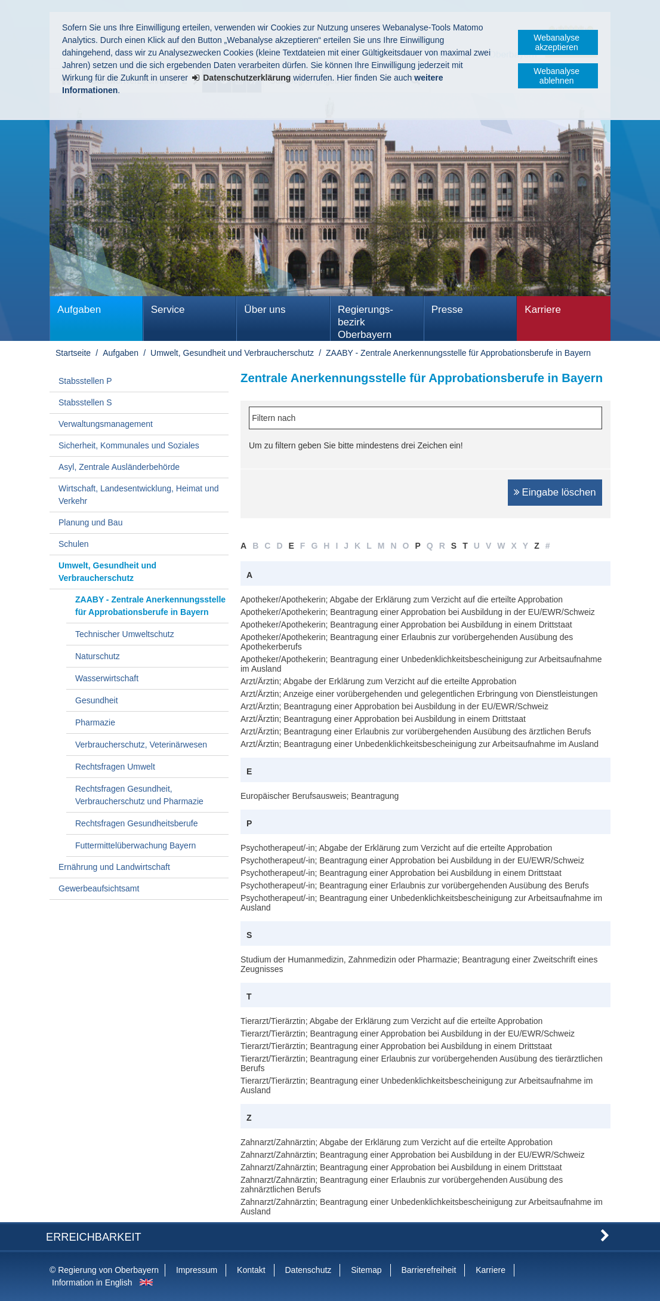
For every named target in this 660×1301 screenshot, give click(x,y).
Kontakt (251, 1270)
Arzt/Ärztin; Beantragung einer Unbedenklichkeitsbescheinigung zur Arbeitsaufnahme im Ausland (419, 744)
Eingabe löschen (559, 492)
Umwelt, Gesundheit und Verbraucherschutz (232, 353)
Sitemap (366, 1270)
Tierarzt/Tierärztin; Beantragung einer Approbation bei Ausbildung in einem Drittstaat (396, 1046)
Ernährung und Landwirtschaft (114, 867)
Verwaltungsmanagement (105, 424)
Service (168, 309)
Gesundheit (96, 700)
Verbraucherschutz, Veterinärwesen (141, 744)
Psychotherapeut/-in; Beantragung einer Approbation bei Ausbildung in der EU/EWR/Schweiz (412, 860)
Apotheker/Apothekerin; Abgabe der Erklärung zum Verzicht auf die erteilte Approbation (401, 599)
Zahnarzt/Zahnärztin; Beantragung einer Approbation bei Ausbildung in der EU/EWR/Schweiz (412, 1154)
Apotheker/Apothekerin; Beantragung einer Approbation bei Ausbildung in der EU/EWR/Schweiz (417, 612)
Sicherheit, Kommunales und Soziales (128, 445)
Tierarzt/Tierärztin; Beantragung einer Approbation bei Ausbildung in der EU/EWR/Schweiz (407, 1033)
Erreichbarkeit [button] (93, 1237)
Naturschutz (97, 656)
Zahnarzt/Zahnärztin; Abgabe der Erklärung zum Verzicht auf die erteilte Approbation (396, 1142)
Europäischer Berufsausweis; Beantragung (319, 796)
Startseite (73, 353)
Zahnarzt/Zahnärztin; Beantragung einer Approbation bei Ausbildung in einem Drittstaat (401, 1167)
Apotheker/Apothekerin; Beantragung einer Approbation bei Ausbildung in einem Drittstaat (406, 624)
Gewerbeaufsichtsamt (98, 888)
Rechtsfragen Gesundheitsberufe (136, 823)
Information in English (92, 1282)
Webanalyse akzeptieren (556, 42)
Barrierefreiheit (428, 1270)
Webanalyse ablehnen (556, 75)
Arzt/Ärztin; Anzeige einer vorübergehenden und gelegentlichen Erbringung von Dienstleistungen (419, 694)
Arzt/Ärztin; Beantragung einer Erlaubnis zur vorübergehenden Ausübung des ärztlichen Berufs (415, 731)
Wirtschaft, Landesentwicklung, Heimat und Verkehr (138, 495)
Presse (447, 309)
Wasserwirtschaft (106, 678)
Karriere (543, 309)
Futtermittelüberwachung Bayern (135, 845)
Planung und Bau (90, 522)
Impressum (196, 1270)
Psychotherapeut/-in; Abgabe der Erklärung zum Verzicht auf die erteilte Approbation (396, 848)
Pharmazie (95, 722)
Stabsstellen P (85, 381)
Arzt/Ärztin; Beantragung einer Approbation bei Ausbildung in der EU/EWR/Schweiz (394, 706)
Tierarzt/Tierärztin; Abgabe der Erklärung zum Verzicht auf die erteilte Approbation (391, 1021)
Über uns (264, 309)
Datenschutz (308, 1270)
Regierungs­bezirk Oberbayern (365, 322)
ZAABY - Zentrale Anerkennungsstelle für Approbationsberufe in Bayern (458, 353)
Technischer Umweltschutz (124, 634)
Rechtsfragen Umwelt (115, 766)
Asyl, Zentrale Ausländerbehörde (119, 467)
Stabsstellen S (85, 402)
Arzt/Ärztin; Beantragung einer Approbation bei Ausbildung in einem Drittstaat (383, 719)
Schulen (73, 544)
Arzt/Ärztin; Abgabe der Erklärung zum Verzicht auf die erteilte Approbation (378, 681)
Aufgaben (79, 309)
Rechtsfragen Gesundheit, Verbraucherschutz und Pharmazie (139, 795)
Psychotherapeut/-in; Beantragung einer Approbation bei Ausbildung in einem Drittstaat (401, 873)
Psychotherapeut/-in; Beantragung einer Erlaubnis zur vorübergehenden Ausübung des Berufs (414, 885)
